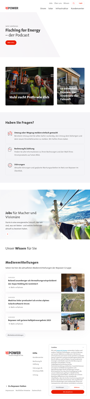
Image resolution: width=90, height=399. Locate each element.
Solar (50, 8)
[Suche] (73, 3)
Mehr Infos (11, 42)
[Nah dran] (84, 347)
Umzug (36, 375)
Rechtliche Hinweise (25, 390)
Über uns (58, 3)
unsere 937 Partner (62, 350)
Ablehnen (76, 387)
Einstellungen (60, 387)
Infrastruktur (62, 8)
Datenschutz (39, 390)
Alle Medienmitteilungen (15, 336)
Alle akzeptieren (68, 392)
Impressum (10, 390)
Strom (43, 8)
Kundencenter (77, 8)
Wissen (66, 3)
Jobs (51, 3)
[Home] (13, 8)
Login (80, 3)
